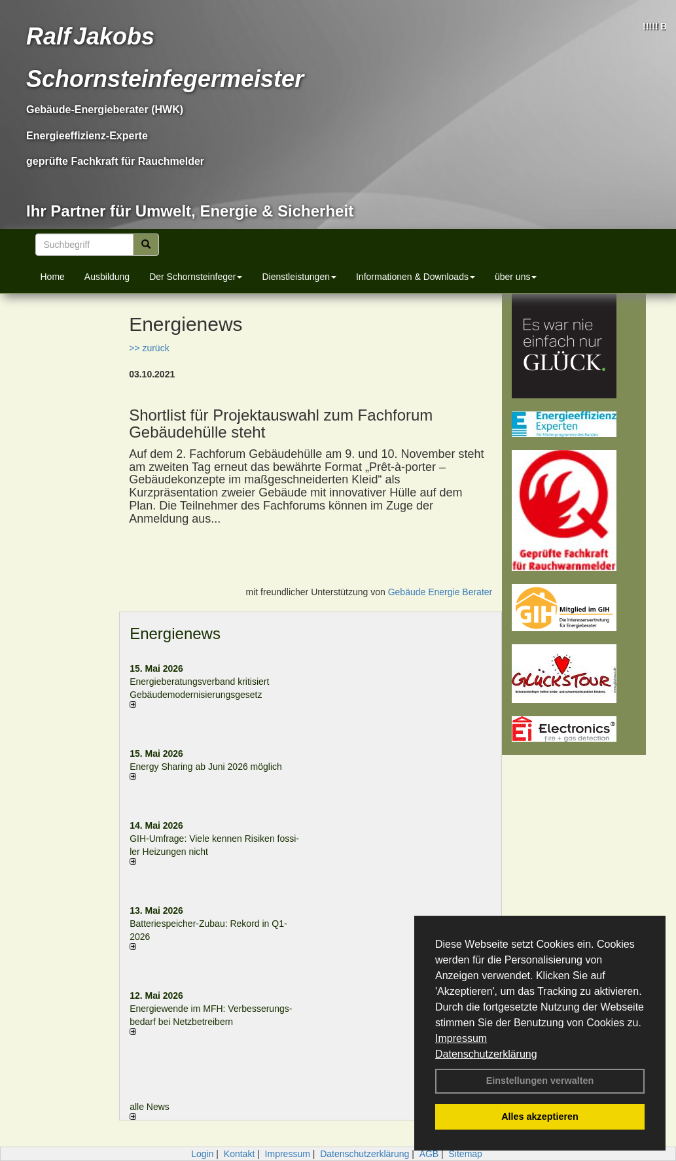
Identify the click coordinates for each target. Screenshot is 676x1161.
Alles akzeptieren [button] (539, 1116)
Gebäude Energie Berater (440, 592)
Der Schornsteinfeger (195, 276)
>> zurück (149, 348)
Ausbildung (107, 276)
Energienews (175, 633)
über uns (516, 276)
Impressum (461, 1038)
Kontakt (239, 1154)
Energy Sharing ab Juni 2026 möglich (206, 766)
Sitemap (465, 1154)
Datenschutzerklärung (486, 1054)
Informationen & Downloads (415, 276)
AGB (429, 1154)
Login (202, 1154)
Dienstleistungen (299, 276)
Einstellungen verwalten (540, 1080)
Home (53, 276)
